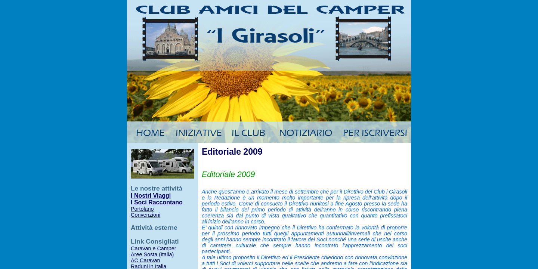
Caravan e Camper (153, 248)
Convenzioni (145, 215)
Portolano (142, 209)
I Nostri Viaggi (151, 195)
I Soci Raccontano (157, 202)
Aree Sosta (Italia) (152, 254)
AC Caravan (145, 260)
